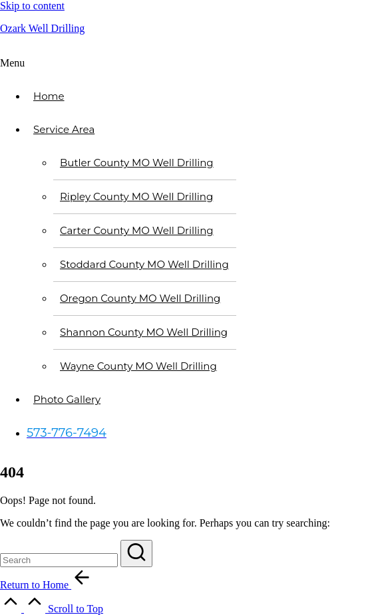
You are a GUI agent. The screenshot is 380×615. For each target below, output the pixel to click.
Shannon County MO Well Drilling (144, 332)
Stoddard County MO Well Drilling (144, 264)
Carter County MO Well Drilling (137, 230)
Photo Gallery (66, 399)
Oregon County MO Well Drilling (140, 298)
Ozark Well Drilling (42, 28)
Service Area (64, 129)
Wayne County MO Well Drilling (138, 366)
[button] (190, 63)
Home (49, 96)
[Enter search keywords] (59, 560)
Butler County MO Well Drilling (137, 162)
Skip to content (32, 5)
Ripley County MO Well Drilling (136, 196)
